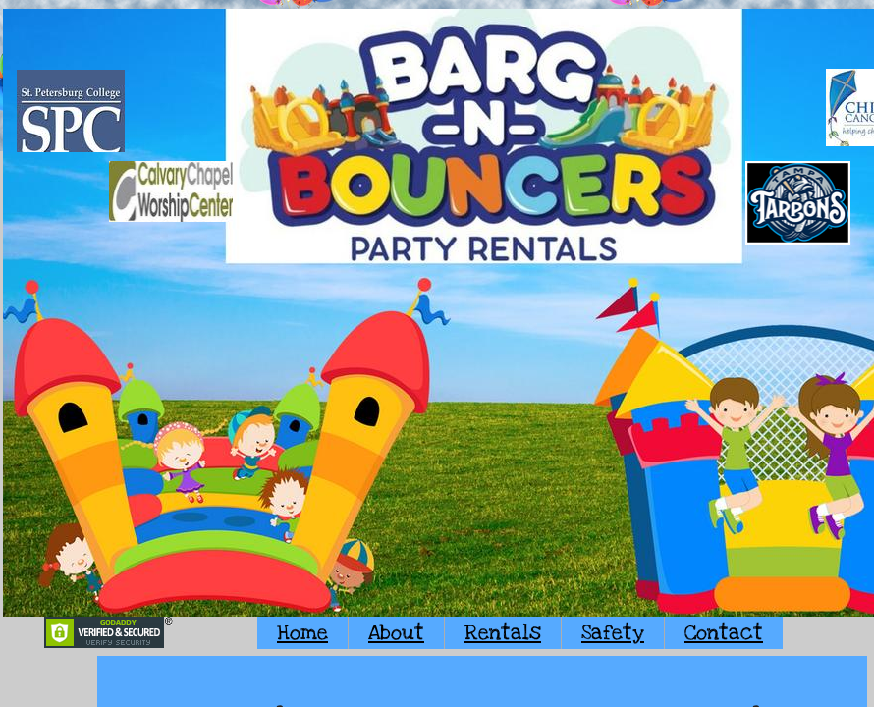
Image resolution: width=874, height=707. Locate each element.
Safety (612, 633)
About (396, 633)
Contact (723, 633)
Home (302, 633)
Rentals (502, 633)
